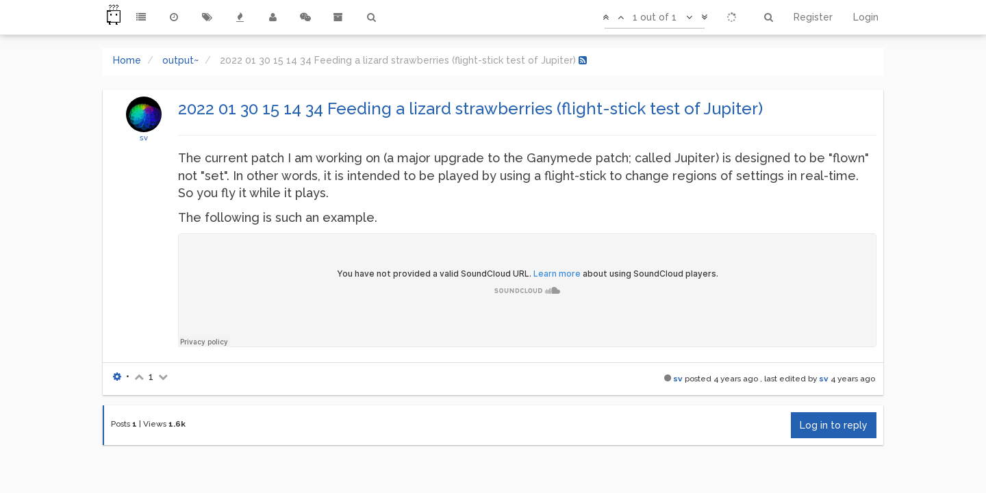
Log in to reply (834, 425)
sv (144, 137)
